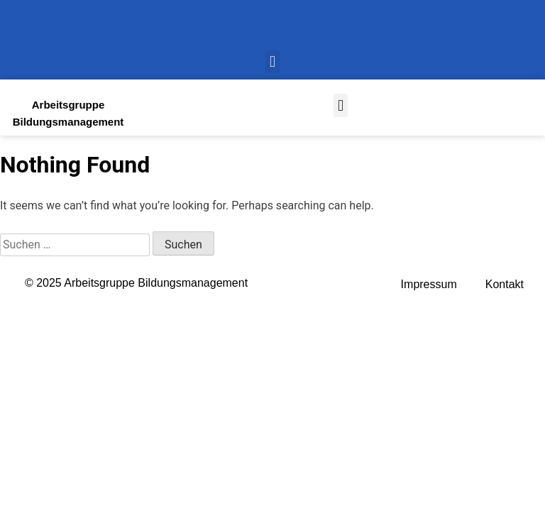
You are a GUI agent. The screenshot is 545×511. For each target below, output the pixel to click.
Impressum (429, 284)
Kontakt (504, 284)
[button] (272, 61)
